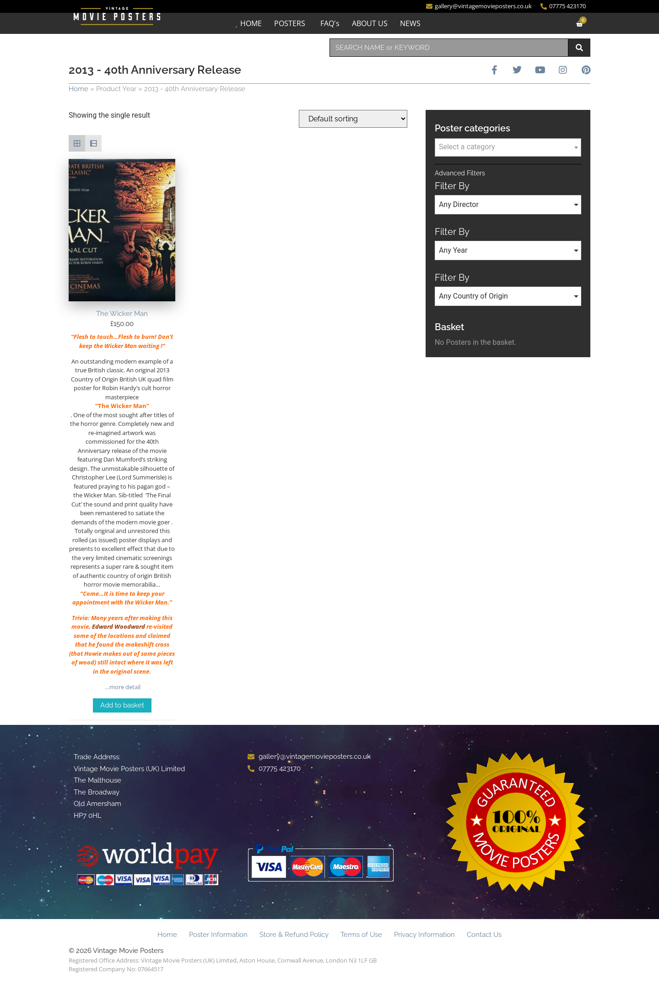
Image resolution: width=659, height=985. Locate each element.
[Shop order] (353, 119)
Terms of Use (361, 935)
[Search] (579, 47)
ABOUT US (370, 23)
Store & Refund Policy (294, 935)
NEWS (410, 23)
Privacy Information (424, 935)
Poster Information (218, 935)
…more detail (121, 687)
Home (78, 89)
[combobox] (449, 47)
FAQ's (330, 23)
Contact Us (484, 935)
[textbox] (508, 147)
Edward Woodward (118, 626)
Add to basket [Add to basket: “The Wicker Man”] (122, 705)
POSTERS (289, 23)
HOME (251, 23)
